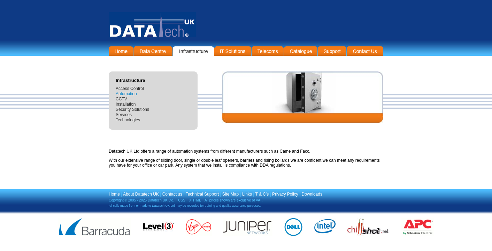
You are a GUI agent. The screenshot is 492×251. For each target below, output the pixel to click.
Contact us (172, 194)
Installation (126, 104)
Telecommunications (268, 51)
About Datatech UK (141, 194)
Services (124, 114)
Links (247, 194)
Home (121, 51)
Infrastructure (193, 51)
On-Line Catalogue (300, 51)
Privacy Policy (285, 194)
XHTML (195, 200)
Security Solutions (132, 109)
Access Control (130, 88)
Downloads (312, 194)
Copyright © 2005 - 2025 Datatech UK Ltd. (141, 200)
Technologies (128, 119)
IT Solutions (232, 51)
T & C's (262, 194)
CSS (181, 200)
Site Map (230, 194)
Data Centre (152, 51)
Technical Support (202, 194)
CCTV (121, 99)
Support (332, 51)
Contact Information (365, 51)
